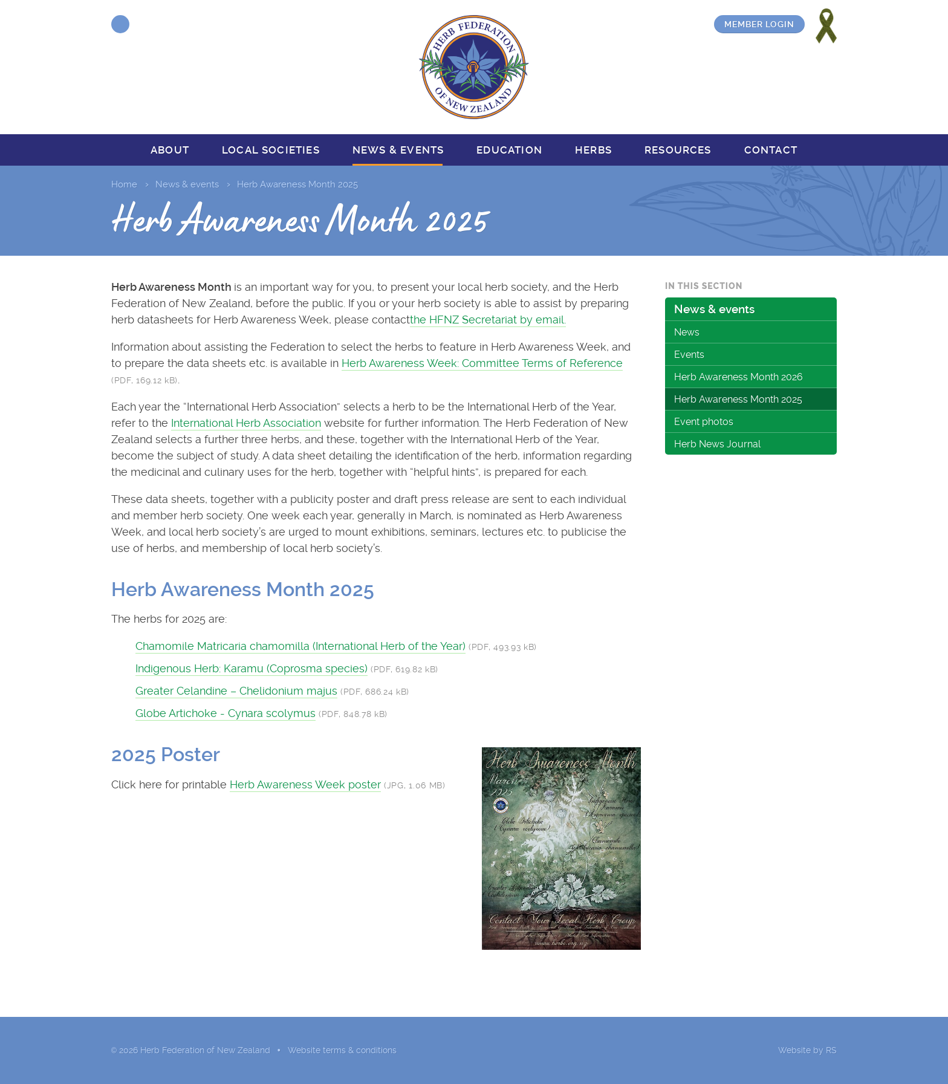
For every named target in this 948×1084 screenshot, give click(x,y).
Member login (759, 24)
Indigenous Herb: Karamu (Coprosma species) (251, 668)
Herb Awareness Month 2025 (738, 399)
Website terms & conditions (342, 1050)
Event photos (703, 421)
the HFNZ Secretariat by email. (488, 319)
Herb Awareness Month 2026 (738, 377)
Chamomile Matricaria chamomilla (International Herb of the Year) (300, 646)
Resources (678, 150)
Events (689, 354)
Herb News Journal (717, 444)
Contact (770, 150)
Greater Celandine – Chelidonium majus (236, 690)
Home (124, 184)
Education (509, 150)
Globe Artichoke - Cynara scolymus (225, 713)
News (687, 332)
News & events (398, 150)
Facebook (120, 24)
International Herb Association (246, 423)
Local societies (271, 150)
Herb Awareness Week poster (305, 784)
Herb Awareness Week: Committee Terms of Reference (482, 363)
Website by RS (807, 1050)
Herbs (593, 150)
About (170, 150)
